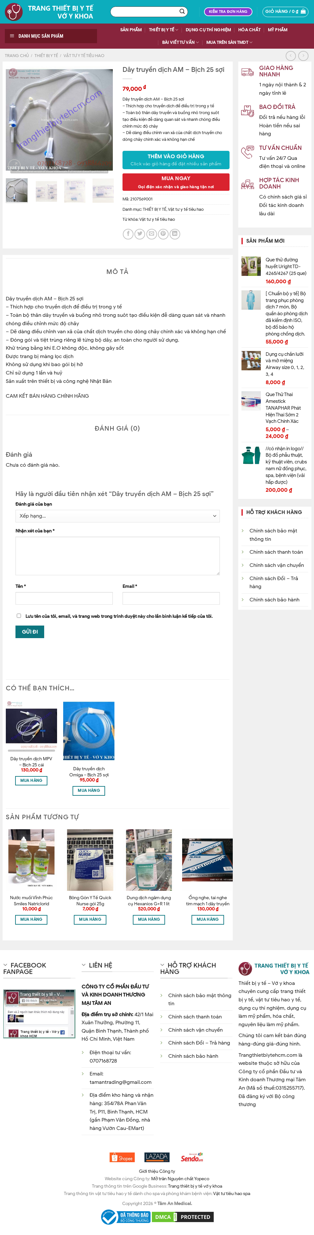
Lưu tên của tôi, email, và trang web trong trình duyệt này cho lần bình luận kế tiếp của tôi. (119, 616)
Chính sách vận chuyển (277, 565)
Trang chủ (17, 55)
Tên (20, 586)
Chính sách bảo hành (274, 600)
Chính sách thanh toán (276, 552)
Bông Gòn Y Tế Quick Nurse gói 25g (90, 901)
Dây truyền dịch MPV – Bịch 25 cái (31, 762)
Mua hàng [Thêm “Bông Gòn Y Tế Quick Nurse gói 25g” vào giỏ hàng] (90, 919)
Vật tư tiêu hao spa (231, 1193)
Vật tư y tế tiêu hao (84, 55)
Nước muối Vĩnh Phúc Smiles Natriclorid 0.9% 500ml (31, 903)
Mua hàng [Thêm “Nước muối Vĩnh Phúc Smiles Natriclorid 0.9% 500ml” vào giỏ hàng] (31, 919)
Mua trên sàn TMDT (229, 42)
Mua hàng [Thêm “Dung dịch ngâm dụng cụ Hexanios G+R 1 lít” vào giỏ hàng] (149, 919)
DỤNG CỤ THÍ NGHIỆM (208, 30)
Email (130, 586)
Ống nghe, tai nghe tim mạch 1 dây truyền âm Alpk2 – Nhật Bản (208, 903)
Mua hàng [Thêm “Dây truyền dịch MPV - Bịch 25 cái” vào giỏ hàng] (31, 780)
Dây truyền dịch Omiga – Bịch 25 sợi (89, 772)
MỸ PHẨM (278, 30)
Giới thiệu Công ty (157, 1171)
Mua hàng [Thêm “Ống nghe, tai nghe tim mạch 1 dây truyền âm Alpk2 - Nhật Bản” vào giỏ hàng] (208, 919)
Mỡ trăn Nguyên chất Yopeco (180, 1179)
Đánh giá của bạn (33, 504)
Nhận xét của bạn (34, 531)
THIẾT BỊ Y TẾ (164, 30)
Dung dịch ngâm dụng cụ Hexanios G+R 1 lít (149, 901)
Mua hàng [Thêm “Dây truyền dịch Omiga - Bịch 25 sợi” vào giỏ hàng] (89, 790)
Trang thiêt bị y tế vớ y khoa (195, 1186)
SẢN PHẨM (131, 30)
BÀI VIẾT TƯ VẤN (180, 42)
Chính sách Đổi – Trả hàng (199, 1043)
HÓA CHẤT (249, 30)
